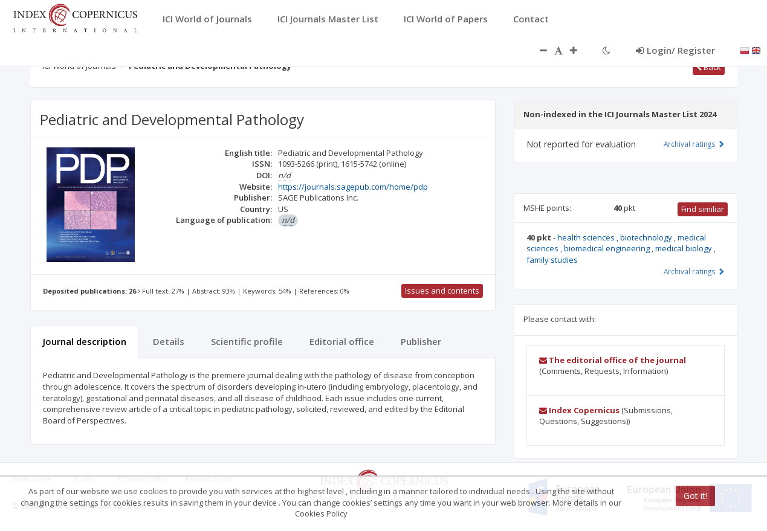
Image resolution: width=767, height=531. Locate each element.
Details (168, 341)
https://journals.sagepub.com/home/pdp (353, 186)
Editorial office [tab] (341, 341)
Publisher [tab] (421, 341)
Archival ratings (694, 144)
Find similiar (702, 209)
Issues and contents (442, 290)
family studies (552, 259)
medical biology (684, 248)
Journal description (84, 341)
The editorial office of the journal (612, 360)
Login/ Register (675, 50)
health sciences (587, 237)
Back (708, 67)
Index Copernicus (579, 410)
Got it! (695, 495)
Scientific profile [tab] (247, 341)
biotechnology (647, 237)
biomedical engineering (608, 248)
